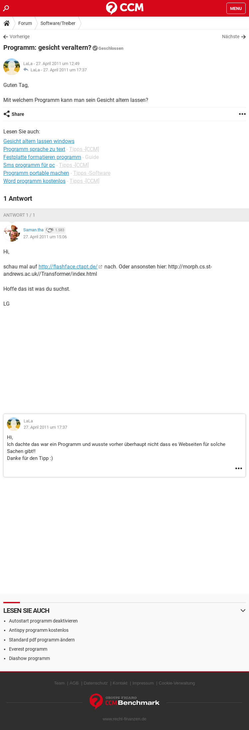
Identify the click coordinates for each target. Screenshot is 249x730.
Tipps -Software (91, 173)
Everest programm (28, 649)
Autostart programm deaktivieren (43, 620)
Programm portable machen (36, 173)
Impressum (143, 683)
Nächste (230, 36)
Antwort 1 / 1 (19, 215)
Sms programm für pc (29, 165)
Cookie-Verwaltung (177, 683)
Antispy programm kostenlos (38, 630)
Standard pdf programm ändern (42, 639)
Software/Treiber (58, 23)
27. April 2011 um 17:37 (65, 69)
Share (18, 114)
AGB (73, 683)
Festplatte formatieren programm (42, 157)
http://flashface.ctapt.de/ (68, 266)
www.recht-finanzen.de (125, 718)
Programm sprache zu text (34, 149)
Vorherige (20, 36)
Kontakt (120, 683)
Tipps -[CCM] (84, 149)
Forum (25, 23)
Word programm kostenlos (34, 181)
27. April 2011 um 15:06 (45, 236)
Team (59, 683)
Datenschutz (96, 683)
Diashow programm (29, 658)
